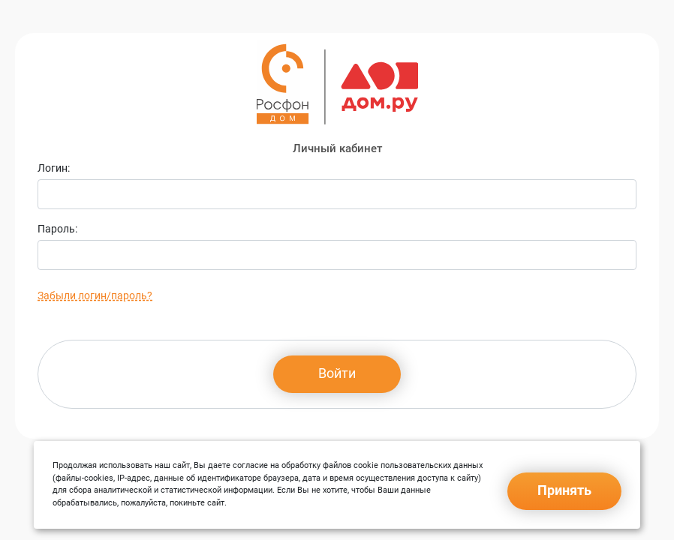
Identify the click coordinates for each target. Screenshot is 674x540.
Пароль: (57, 229)
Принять (564, 490)
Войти (337, 373)
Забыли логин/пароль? (95, 296)
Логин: (54, 168)
